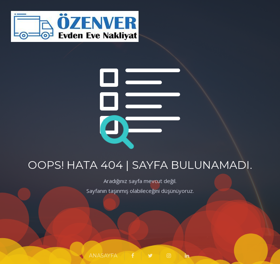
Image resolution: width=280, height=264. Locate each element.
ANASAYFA (103, 255)
